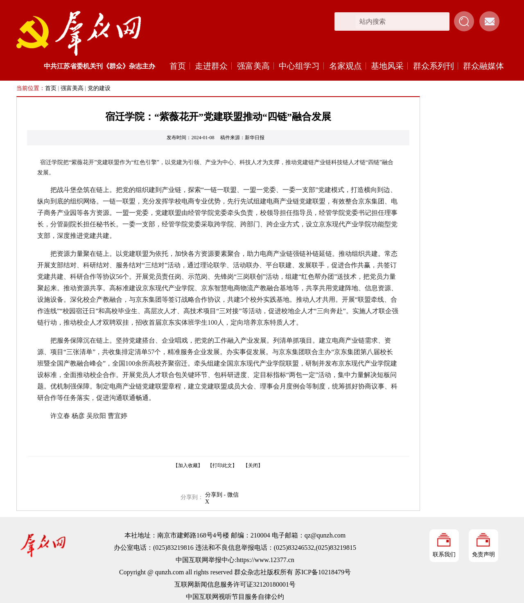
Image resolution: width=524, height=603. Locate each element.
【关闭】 (253, 465)
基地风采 (387, 65)
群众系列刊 (433, 65)
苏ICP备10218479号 (323, 572)
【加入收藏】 (188, 465)
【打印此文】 (222, 465)
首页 (177, 65)
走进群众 (211, 65)
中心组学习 (299, 65)
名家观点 (345, 65)
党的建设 (99, 88)
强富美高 (253, 65)
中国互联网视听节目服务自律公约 (235, 596)
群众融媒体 (483, 65)
